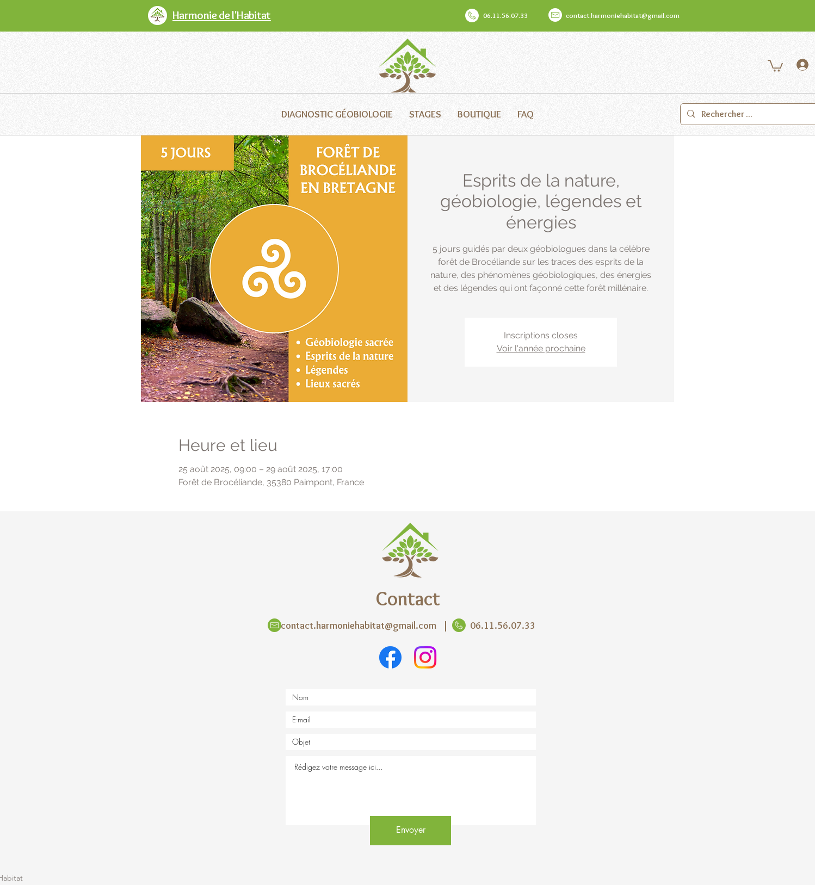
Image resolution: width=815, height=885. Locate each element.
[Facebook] (390, 657)
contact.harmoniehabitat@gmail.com (623, 15)
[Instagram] (425, 657)
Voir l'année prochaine (541, 348)
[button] (775, 65)
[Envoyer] (410, 830)
